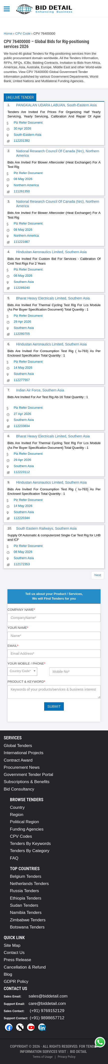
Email (12, 646)
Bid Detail (78, 1051)
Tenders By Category (29, 850)
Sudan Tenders (24, 905)
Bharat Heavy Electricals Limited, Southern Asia (53, 298)
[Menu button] (8, 8)
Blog (8, 974)
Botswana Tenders (27, 927)
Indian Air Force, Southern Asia (40, 390)
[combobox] (22, 671)
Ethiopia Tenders (25, 898)
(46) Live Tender (20, 97)
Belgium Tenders (25, 876)
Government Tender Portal (28, 774)
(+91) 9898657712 (47, 1018)
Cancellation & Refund (25, 967)
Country (17, 807)
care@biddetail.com (47, 1003)
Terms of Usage (42, 1057)
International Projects (23, 752)
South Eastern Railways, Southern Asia (46, 528)
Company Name (21, 609)
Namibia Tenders (25, 912)
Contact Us (14, 952)
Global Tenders (18, 745)
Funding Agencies (26, 829)
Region (16, 814)
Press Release (17, 959)
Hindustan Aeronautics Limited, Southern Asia (51, 252)
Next (97, 575)
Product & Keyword (26, 681)
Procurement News (22, 767)
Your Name (17, 628)
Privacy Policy (66, 1057)
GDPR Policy (16, 981)
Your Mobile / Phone (26, 663)
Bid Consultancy (19, 789)
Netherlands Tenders (29, 883)
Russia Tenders (24, 890)
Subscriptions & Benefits (26, 781)
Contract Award (18, 760)
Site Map (12, 945)
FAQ (14, 858)
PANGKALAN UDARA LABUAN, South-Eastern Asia (56, 105)
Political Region (24, 821)
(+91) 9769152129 (47, 1010)
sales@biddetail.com (48, 996)
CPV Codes (21, 836)
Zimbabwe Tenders (27, 920)
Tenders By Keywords (30, 843)
